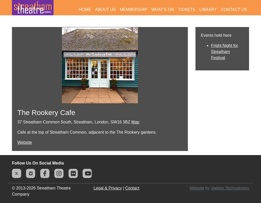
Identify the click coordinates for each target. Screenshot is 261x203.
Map (135, 122)
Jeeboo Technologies (230, 188)
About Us (105, 9)
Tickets (186, 9)
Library (208, 9)
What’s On (162, 9)
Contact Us (234, 9)
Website (24, 142)
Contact (132, 188)
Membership (134, 9)
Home (85, 9)
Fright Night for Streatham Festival (224, 51)
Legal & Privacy (108, 188)
